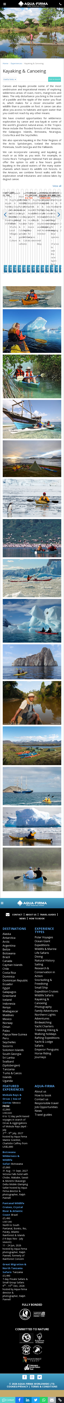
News (22, 924)
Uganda (8, 1087)
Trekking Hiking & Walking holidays (46, 1038)
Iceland (7, 1006)
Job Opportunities (46, 1113)
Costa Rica (9, 979)
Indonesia (9, 1010)
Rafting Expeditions (47, 1044)
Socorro (8, 1052)
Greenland (9, 1002)
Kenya (6, 1014)
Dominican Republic (15, 987)
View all (57, 186)
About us (40, 1098)
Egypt (6, 994)
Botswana (9, 959)
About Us (31, 920)
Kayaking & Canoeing (42, 1007)
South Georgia (12, 1060)
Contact (17, 920)
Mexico (7, 1025)
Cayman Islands (13, 971)
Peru (6, 1044)
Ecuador (8, 990)
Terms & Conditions (44, 1392)
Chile (6, 975)
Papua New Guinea (15, 1041)
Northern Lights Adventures (45, 1023)
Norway (8, 1029)
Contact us (41, 1105)
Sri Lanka (9, 1064)
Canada (7, 967)
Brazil (6, 963)
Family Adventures (46, 1017)
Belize (6, 956)
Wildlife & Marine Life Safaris (45, 957)
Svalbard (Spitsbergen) (11, 1069)
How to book (37, 924)
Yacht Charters (44, 1032)
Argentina (9, 952)
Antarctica (9, 944)
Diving (39, 963)
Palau (6, 1037)
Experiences (16, 63)
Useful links (9, 79)
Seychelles (9, 1048)
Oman (6, 1033)
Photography (43, 1013)
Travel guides (43, 1121)
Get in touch (54, 79)
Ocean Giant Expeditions (42, 949)
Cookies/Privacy (17, 1392)
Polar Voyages (44, 943)
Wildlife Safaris (44, 1001)
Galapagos (9, 998)
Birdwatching (43, 1029)
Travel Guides (48, 920)
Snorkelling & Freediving (43, 988)
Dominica (9, 983)
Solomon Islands (13, 1056)
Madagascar (10, 1017)
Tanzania (9, 1075)
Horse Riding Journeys (43, 1061)
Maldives (8, 1021)
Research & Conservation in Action (45, 978)
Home (5, 63)
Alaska (7, 940)
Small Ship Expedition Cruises (46, 996)
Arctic (6, 948)
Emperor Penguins (47, 1056)
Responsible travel (46, 1109)
